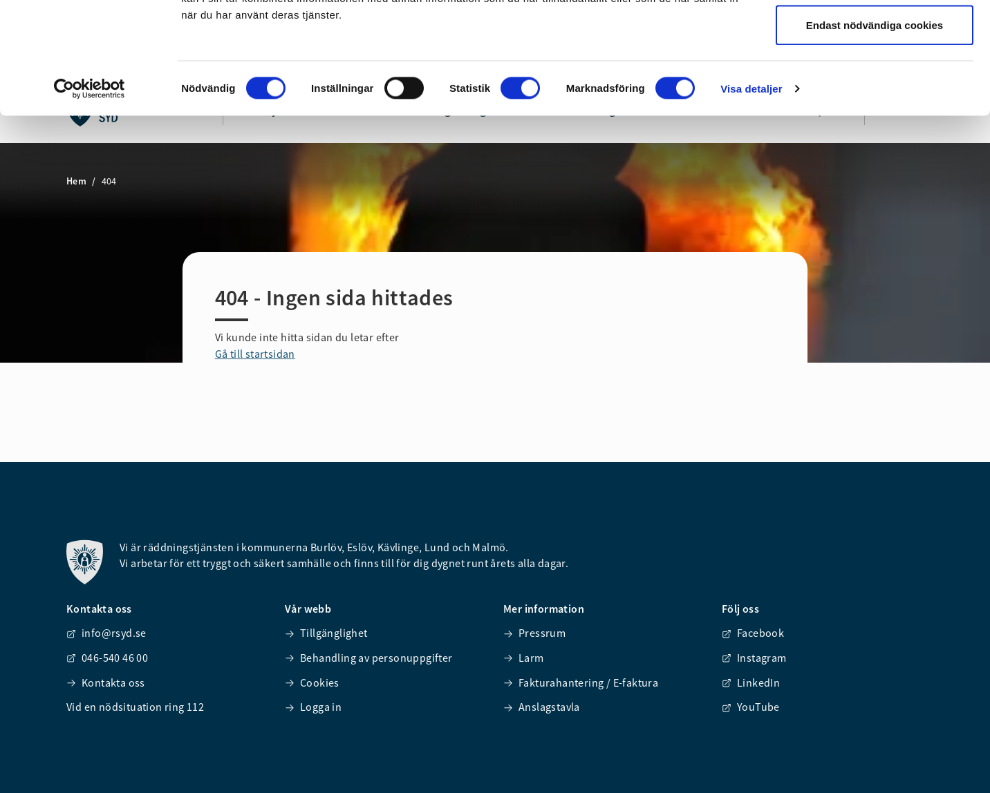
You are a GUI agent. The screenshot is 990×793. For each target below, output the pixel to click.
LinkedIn (751, 682)
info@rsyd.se (106, 633)
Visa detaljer (751, 190)
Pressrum (534, 633)
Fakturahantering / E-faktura (580, 682)
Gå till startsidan (255, 354)
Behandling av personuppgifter (369, 658)
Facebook (753, 633)
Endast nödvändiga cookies (874, 127)
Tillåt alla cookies (874, 36)
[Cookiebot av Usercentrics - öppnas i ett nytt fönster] (89, 190)
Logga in (313, 707)
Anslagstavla (541, 707)
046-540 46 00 (107, 658)
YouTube (751, 707)
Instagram (754, 658)
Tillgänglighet (326, 633)
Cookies (312, 682)
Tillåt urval (875, 82)
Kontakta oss (105, 682)
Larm (523, 658)
